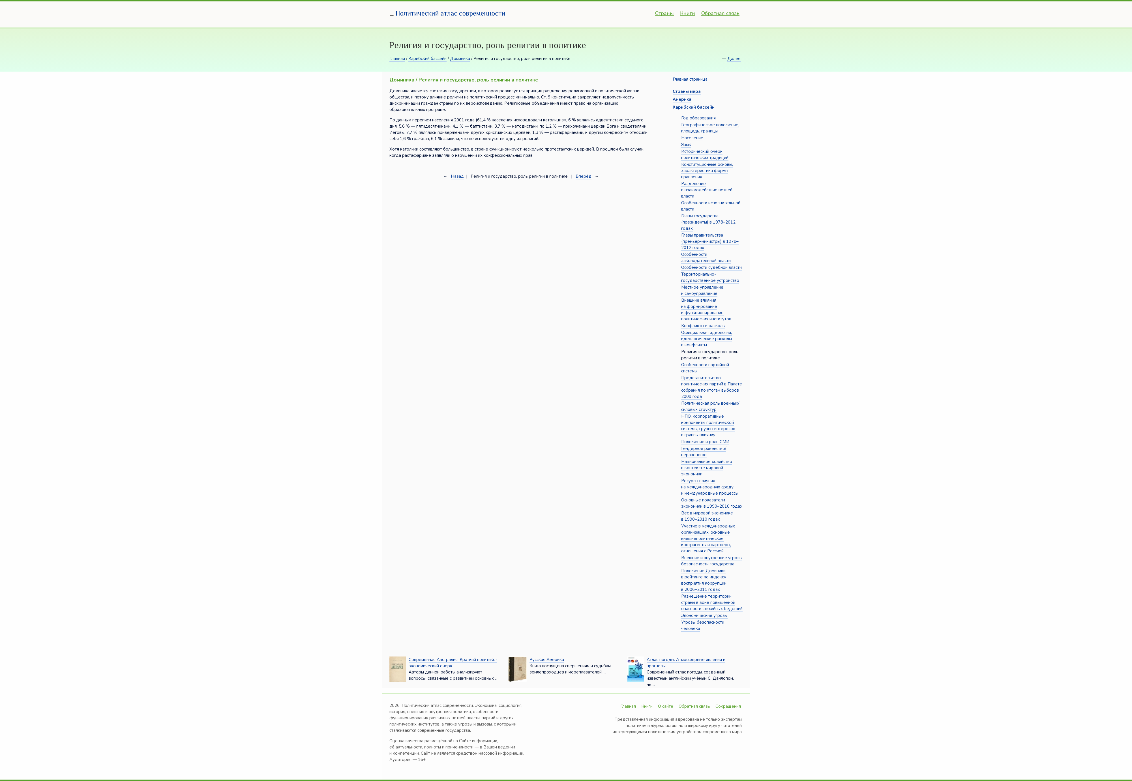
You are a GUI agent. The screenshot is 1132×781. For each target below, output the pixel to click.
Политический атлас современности (450, 13)
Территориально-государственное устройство (710, 277)
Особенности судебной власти (711, 267)
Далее (734, 58)
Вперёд (583, 176)
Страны (664, 13)
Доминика (460, 58)
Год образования (698, 118)
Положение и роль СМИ (705, 442)
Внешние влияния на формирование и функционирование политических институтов (706, 309)
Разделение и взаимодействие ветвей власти (706, 190)
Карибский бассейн (427, 58)
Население (692, 138)
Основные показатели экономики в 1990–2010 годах (711, 503)
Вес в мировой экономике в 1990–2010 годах (707, 516)
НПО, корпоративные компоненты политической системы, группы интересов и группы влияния (708, 425)
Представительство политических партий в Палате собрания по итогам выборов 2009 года (711, 387)
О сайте (665, 706)
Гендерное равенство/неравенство (703, 452)
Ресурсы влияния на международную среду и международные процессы (709, 487)
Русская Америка (546, 659)
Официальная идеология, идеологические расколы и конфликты (706, 339)
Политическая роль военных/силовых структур (710, 406)
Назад (457, 176)
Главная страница (690, 79)
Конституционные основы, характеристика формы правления (707, 171)
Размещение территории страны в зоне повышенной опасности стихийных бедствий (712, 602)
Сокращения (728, 706)
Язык (686, 144)
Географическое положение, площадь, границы (710, 128)
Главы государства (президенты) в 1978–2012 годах (708, 222)
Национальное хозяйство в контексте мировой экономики (706, 468)
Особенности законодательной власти (706, 257)
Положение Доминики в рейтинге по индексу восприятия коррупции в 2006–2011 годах (703, 580)
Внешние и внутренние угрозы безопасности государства (711, 561)
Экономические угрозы (704, 615)
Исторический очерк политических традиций (704, 154)
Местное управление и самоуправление (702, 290)
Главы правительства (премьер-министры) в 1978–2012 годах (710, 241)
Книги (687, 13)
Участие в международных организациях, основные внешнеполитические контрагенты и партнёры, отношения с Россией (708, 538)
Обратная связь (720, 13)
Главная (397, 58)
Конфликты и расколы (703, 326)
